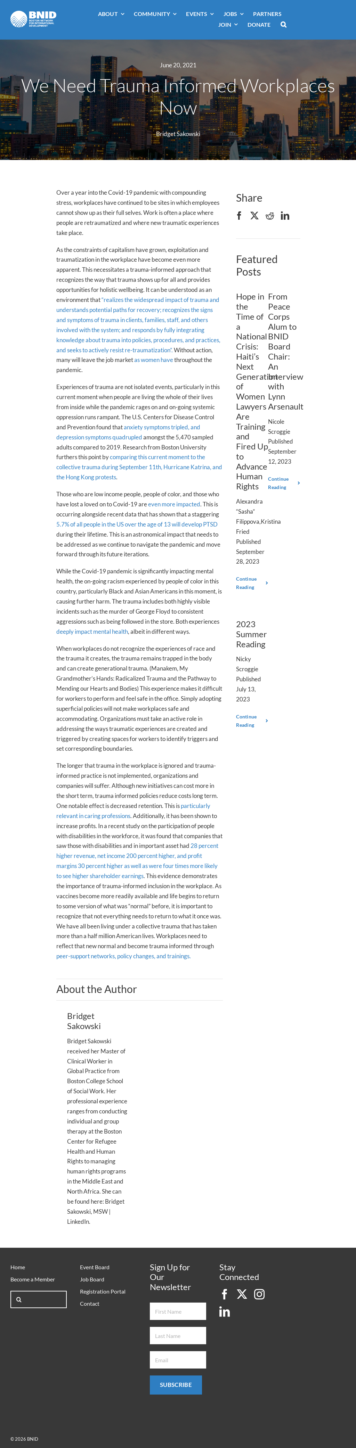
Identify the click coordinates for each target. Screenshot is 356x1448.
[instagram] (259, 1294)
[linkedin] (224, 1311)
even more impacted (174, 504)
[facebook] (224, 1294)
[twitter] (242, 1294)
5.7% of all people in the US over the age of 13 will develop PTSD (137, 524)
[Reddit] (269, 215)
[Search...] (38, 1299)
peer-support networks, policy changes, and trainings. (123, 956)
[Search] (19, 1299)
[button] (283, 25)
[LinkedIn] (285, 215)
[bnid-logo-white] (33, 13)
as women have (153, 359)
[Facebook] (239, 215)
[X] (254, 215)
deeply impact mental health (92, 631)
